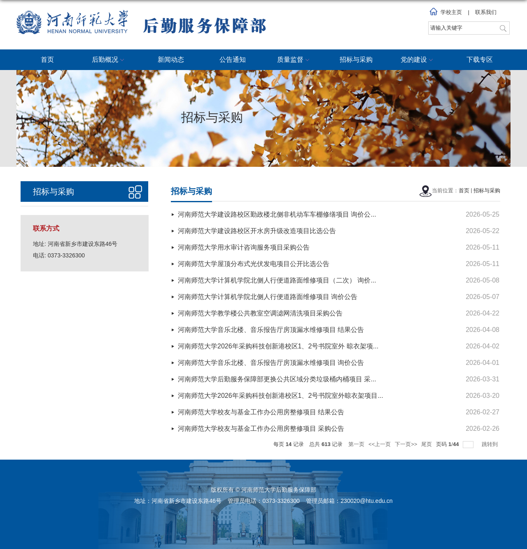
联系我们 (486, 12)
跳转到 (490, 444)
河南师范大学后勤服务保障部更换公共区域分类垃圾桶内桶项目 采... (277, 379)
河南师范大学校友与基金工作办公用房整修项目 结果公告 (261, 412)
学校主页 (451, 12)
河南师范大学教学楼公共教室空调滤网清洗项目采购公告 (260, 313)
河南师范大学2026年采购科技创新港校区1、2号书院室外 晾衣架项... (278, 346)
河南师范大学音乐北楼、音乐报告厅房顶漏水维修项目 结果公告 (271, 329)
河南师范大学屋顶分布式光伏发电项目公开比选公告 (253, 263)
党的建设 (418, 60)
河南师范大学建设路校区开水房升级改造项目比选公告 (257, 230)
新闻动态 (171, 59)
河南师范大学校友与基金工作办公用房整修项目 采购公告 (261, 428)
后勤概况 (109, 60)
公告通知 (232, 59)
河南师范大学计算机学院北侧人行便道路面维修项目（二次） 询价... (277, 280)
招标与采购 (356, 59)
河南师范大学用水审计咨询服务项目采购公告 (244, 247)
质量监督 (294, 60)
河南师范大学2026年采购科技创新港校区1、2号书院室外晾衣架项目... (280, 395)
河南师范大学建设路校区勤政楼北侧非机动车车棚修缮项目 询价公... (277, 214)
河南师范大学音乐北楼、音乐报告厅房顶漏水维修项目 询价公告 (271, 362)
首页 (47, 59)
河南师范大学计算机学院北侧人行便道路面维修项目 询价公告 (267, 296)
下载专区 (479, 59)
